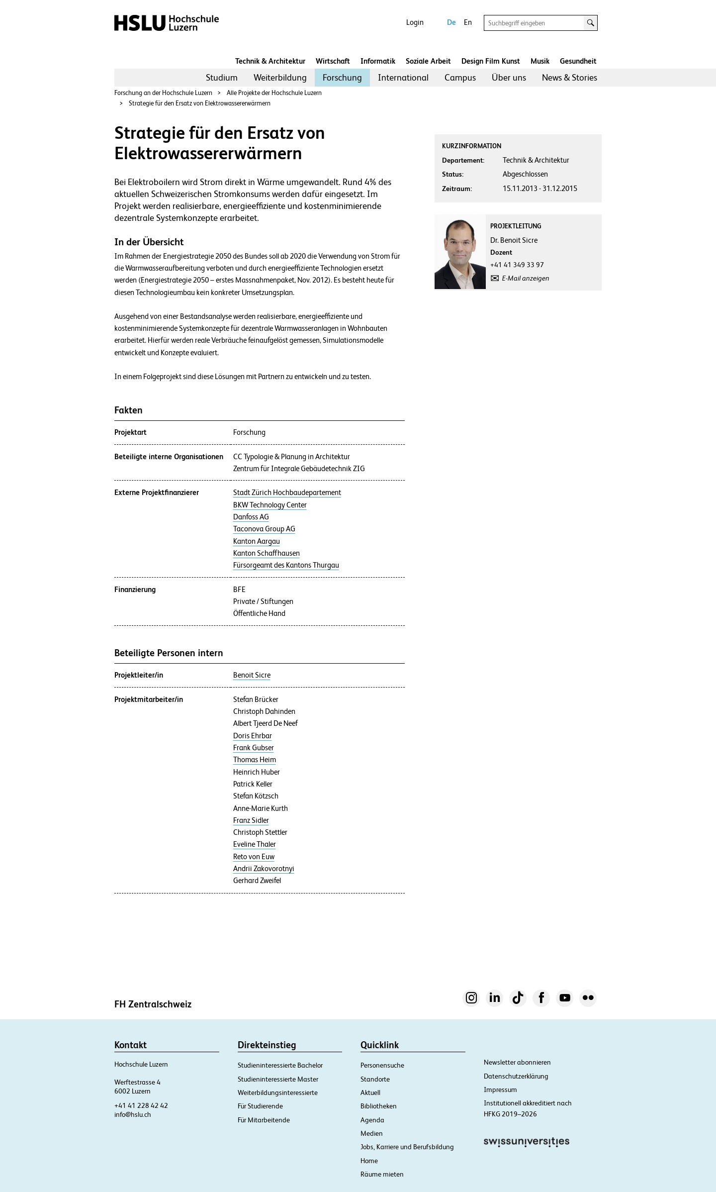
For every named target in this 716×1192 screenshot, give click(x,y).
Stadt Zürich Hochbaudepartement (287, 493)
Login (415, 22)
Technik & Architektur (270, 61)
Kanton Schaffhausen (266, 553)
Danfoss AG (251, 517)
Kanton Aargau (256, 541)
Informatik (377, 61)
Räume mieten (382, 1174)
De (451, 22)
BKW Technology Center (270, 505)
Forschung (342, 77)
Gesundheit (578, 61)
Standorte (375, 1079)
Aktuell (370, 1092)
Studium (222, 77)
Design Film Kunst (490, 61)
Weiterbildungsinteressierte (278, 1092)
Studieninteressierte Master (278, 1079)
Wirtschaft (333, 61)
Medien (371, 1133)
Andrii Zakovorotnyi (263, 869)
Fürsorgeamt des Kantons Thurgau (286, 565)
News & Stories (569, 77)
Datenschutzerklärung (516, 1076)
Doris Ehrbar (252, 736)
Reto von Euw (253, 857)
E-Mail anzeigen (525, 278)
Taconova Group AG (264, 529)
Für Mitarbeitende (264, 1120)
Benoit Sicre (251, 675)
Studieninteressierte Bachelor (280, 1065)
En (468, 22)
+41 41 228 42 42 (141, 1105)
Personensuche (382, 1065)
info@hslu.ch (132, 1114)
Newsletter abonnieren (517, 1062)
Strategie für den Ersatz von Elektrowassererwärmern (199, 103)
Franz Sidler (251, 820)
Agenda (372, 1120)
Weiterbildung (280, 77)
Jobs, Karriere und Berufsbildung (407, 1147)
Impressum (500, 1089)
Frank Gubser (253, 748)
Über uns (509, 77)
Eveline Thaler (254, 844)
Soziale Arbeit (428, 61)
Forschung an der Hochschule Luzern (163, 93)
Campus (460, 77)
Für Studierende (260, 1106)
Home (369, 1161)
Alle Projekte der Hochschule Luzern (274, 93)
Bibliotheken (378, 1106)
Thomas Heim (254, 760)
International (403, 77)
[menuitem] (222, 78)
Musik (540, 61)
